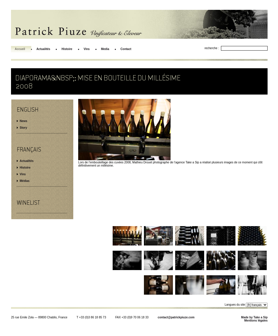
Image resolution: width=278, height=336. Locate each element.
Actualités (27, 161)
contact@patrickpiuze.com (176, 317)
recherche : (211, 48)
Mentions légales (256, 320)
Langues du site (235, 304)
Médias (25, 180)
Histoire (25, 167)
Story (23, 127)
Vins (23, 174)
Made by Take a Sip (254, 317)
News (23, 121)
